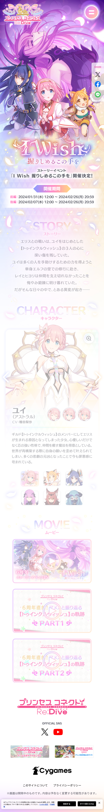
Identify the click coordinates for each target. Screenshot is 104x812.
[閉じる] (99, 803)
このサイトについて (35, 785)
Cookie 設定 (43, 804)
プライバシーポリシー (67, 785)
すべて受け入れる (87, 804)
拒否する (66, 804)
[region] (52, 804)
